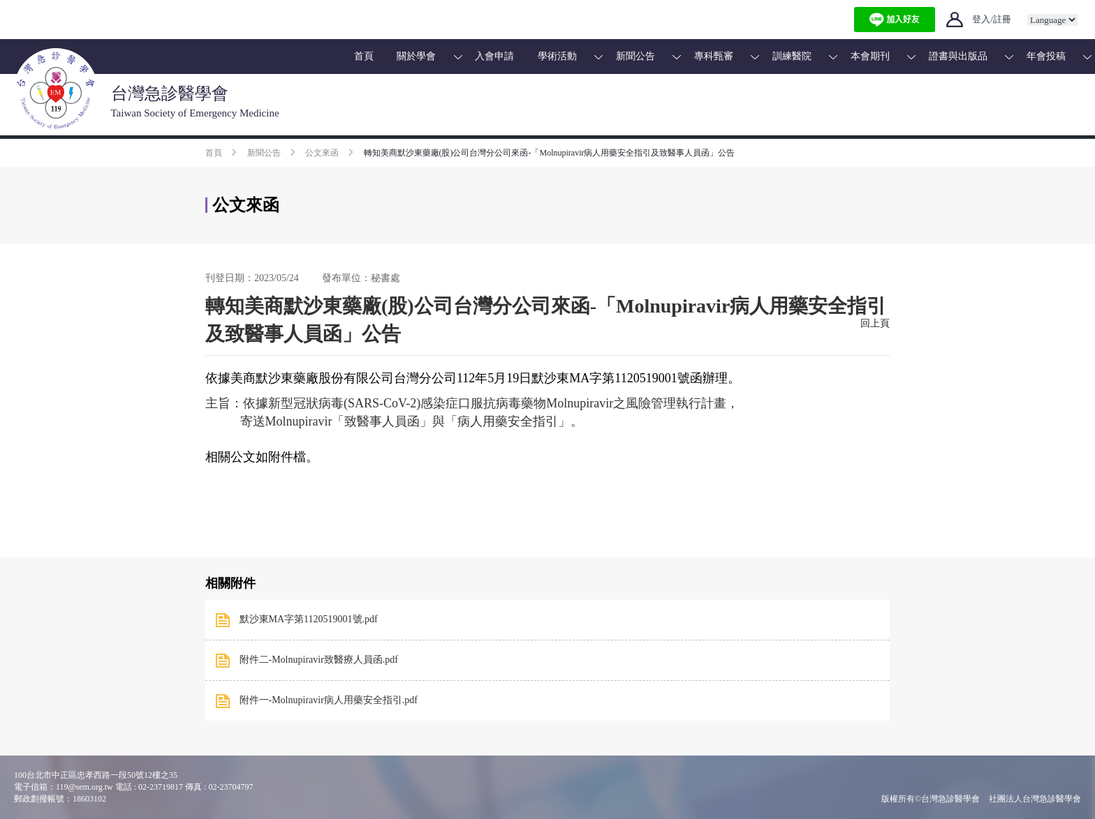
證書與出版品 (958, 56)
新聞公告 (635, 56)
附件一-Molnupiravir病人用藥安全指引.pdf (329, 700)
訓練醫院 (791, 56)
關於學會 (416, 56)
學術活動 (557, 56)
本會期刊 (870, 56)
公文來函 (322, 153)
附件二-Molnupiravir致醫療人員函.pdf (319, 659)
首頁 (364, 56)
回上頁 (875, 323)
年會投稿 (1046, 56)
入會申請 (494, 56)
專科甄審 (713, 56)
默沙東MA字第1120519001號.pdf (309, 619)
